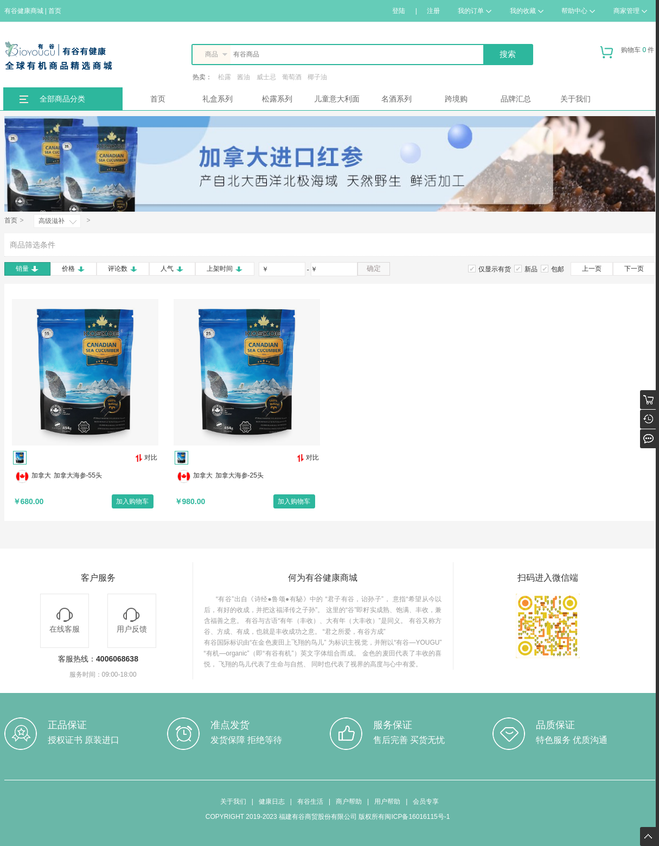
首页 (157, 98)
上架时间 (225, 268)
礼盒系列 (217, 98)
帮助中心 (578, 11)
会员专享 (426, 801)
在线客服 (64, 620)
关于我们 (575, 98)
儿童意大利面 (337, 98)
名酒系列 (396, 98)
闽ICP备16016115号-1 (417, 816)
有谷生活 (310, 801)
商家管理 (630, 11)
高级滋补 (52, 221)
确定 (374, 268)
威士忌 (266, 77)
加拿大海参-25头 (239, 475)
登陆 (398, 11)
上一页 (592, 268)
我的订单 (474, 11)
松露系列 (277, 98)
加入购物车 (132, 501)
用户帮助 (387, 801)
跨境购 (456, 98)
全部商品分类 (62, 98)
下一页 (634, 268)
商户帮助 (349, 801)
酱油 (243, 77)
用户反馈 (132, 620)
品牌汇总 (516, 98)
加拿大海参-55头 (78, 475)
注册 (433, 11)
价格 (73, 268)
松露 (224, 77)
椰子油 (317, 77)
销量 (27, 268)
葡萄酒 (292, 77)
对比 (146, 458)
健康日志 (272, 801)
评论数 (123, 268)
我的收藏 (526, 11)
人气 (172, 268)
